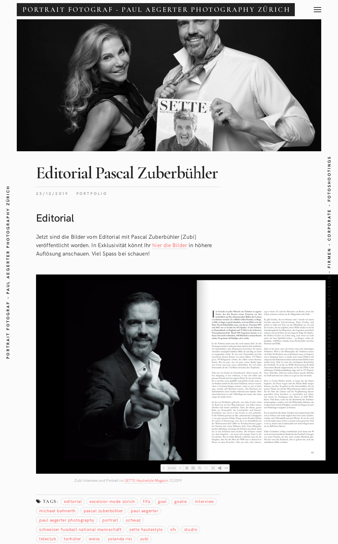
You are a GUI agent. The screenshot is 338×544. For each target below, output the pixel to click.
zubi (144, 539)
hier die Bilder (169, 245)
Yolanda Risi (120, 539)
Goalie (180, 501)
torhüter (72, 539)
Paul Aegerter (144, 511)
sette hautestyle (145, 529)
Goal (162, 501)
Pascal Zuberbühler (103, 511)
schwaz (133, 520)
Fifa (146, 501)
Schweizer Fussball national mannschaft (80, 529)
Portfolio (91, 193)
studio (190, 529)
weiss (94, 539)
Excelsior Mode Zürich (112, 501)
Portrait (110, 520)
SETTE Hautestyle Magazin (146, 480)
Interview (204, 501)
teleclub (47, 539)
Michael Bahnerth (57, 511)
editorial (73, 501)
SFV (173, 529)
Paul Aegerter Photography (66, 520)
